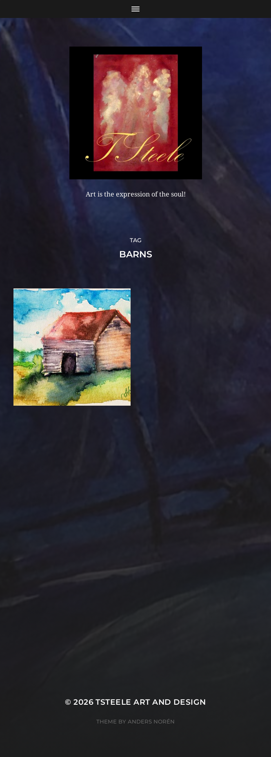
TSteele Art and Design (151, 702)
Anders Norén (151, 721)
